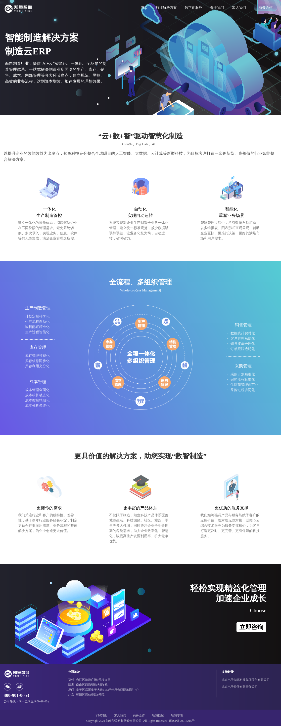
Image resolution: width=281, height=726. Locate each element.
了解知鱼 (101, 715)
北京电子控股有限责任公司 (240, 687)
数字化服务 (193, 7)
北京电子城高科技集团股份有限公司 (246, 680)
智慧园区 (158, 715)
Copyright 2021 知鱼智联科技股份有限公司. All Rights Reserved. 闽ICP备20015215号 (140, 721)
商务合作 (266, 7)
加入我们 (239, 7)
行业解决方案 (166, 7)
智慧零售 (177, 715)
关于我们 (217, 7)
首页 (144, 7)
